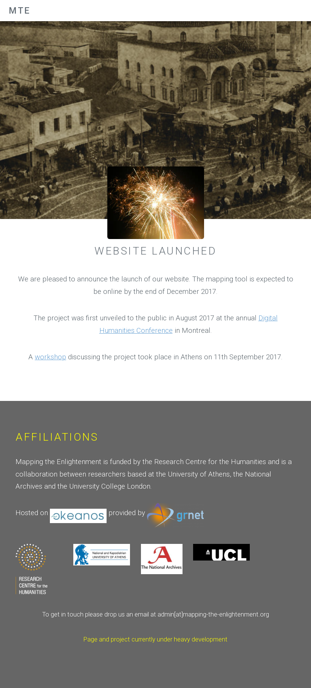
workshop (50, 357)
